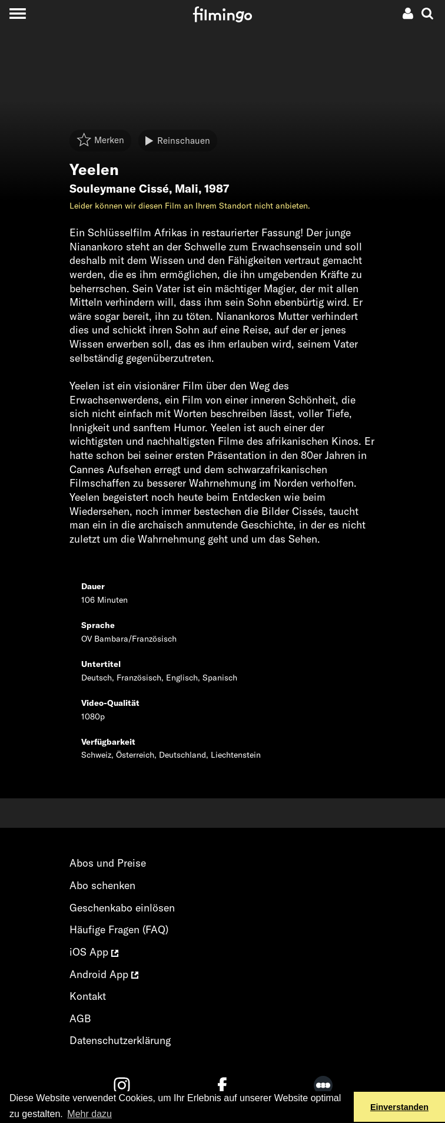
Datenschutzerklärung (120, 1040)
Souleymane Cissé (119, 188)
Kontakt (87, 996)
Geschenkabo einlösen (122, 907)
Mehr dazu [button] (89, 1114)
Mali (186, 188)
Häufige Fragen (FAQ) (118, 929)
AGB (80, 1018)
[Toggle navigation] (17, 13)
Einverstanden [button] (399, 1107)
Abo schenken (102, 885)
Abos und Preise (107, 863)
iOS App (93, 952)
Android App (103, 974)
